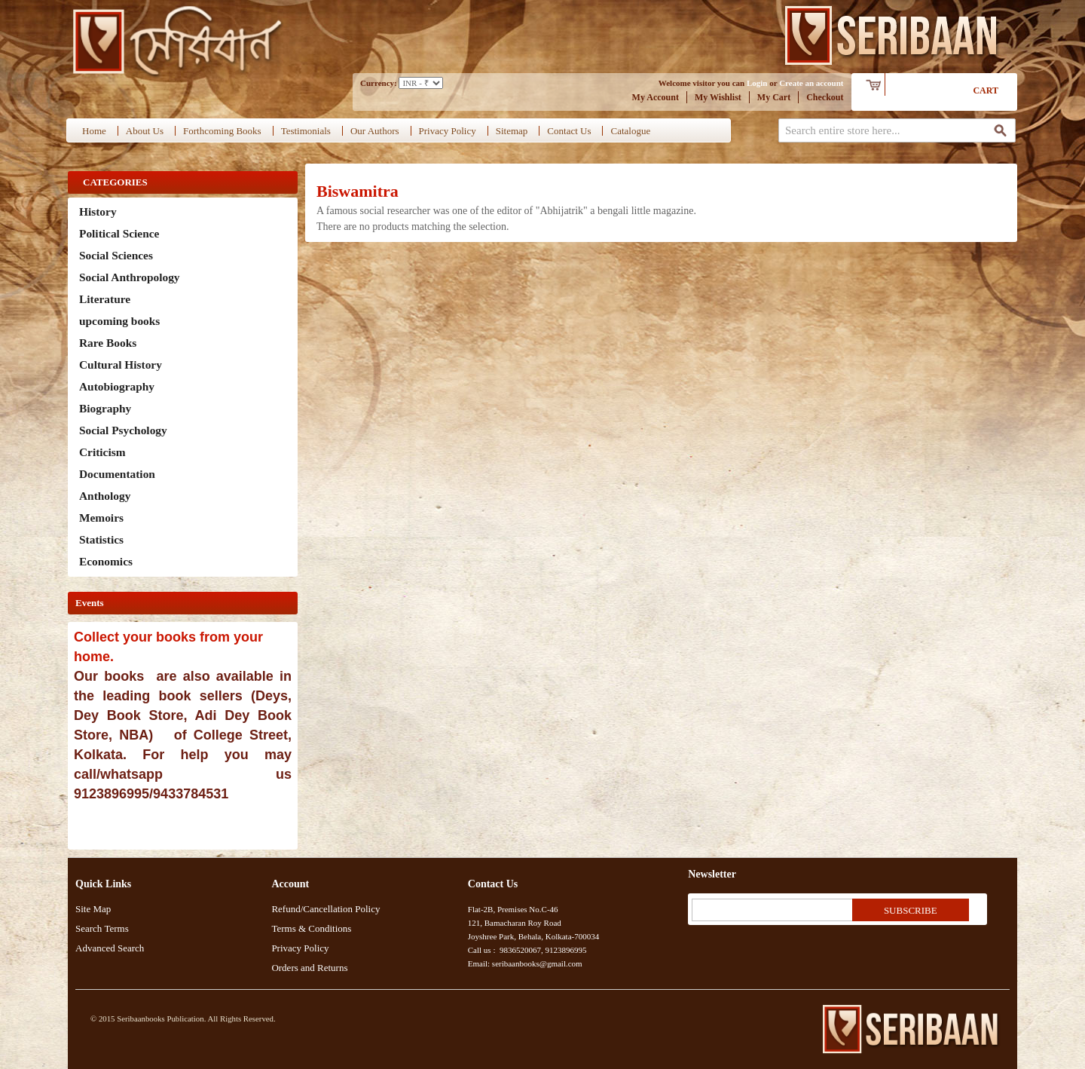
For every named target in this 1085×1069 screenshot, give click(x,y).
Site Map (93, 908)
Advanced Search (109, 948)
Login (757, 82)
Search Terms (102, 928)
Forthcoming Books (222, 131)
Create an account (811, 82)
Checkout (824, 97)
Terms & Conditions (311, 928)
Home (94, 131)
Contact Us (569, 131)
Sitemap (512, 131)
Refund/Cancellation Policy (325, 908)
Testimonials (306, 131)
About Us (145, 131)
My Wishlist (718, 97)
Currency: (378, 82)
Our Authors (374, 131)
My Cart (773, 97)
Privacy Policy (447, 131)
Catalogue (630, 131)
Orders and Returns (309, 967)
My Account (655, 97)
